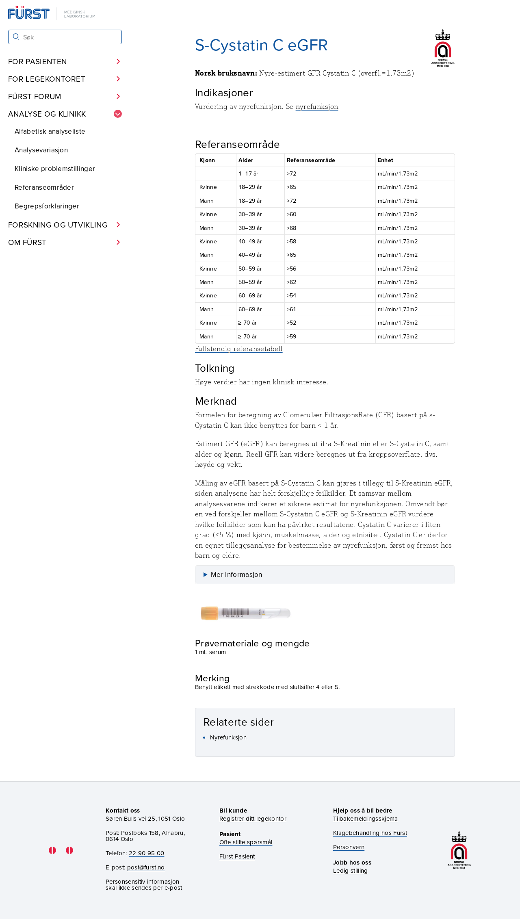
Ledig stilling (350, 870)
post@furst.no (146, 867)
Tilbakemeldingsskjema (365, 818)
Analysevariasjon (41, 150)
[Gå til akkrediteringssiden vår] (459, 850)
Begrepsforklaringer (47, 206)
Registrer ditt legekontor (252, 818)
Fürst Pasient (237, 856)
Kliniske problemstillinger (55, 168)
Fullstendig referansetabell (239, 349)
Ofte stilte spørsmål (245, 842)
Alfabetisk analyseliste (50, 131)
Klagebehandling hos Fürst (370, 833)
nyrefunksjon (317, 106)
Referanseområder (44, 187)
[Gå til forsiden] (52, 14)
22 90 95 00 (147, 853)
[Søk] (16, 37)
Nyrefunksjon (228, 737)
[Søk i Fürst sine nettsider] (65, 37)
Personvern (348, 847)
